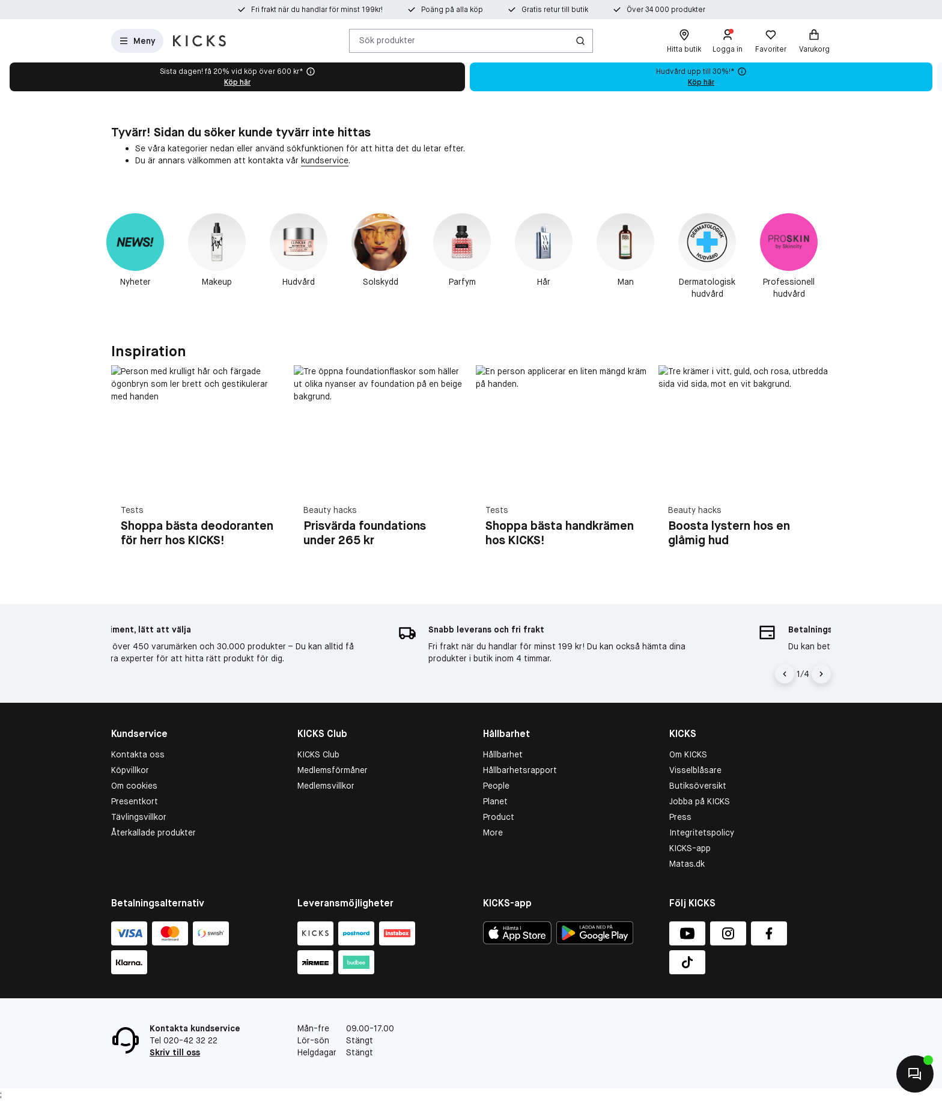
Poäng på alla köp (452, 9)
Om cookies (134, 785)
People (496, 785)
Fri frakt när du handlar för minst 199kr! (317, 9)
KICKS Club (318, 754)
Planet (495, 801)
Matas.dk (687, 863)
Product (498, 816)
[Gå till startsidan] (199, 41)
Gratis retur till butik (554, 9)
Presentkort (134, 801)
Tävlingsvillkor (138, 816)
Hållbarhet (503, 754)
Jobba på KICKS (699, 801)
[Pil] (821, 674)
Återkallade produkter (153, 832)
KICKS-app (690, 848)
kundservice (324, 160)
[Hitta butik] (684, 41)
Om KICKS (688, 754)
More (493, 832)
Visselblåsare (695, 770)
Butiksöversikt (697, 785)
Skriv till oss (175, 1052)
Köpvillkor (130, 770)
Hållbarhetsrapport (520, 770)
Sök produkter (387, 40)
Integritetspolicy (701, 832)
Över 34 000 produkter (666, 9)
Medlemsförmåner (332, 770)
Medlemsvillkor (325, 785)
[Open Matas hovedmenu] (137, 41)
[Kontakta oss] (915, 1074)
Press (680, 816)
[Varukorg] (814, 41)
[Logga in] (727, 41)
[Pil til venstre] (784, 674)
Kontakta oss (138, 754)
